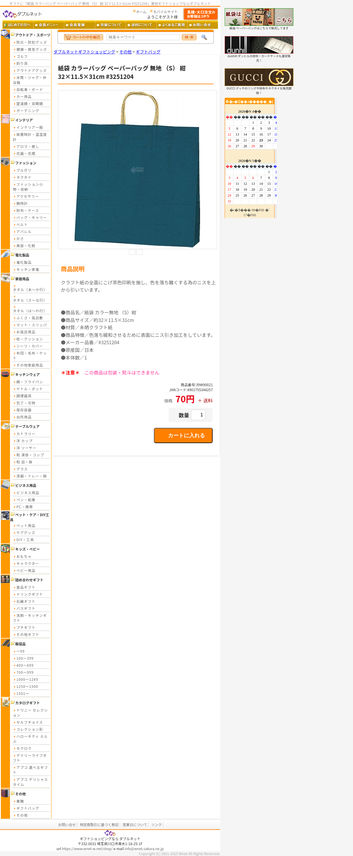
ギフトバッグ (26, 808)
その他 (20, 815)
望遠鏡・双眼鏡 (28, 103)
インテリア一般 (28, 127)
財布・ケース (26, 210)
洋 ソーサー (24, 447)
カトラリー (24, 433)
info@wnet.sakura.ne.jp (144, 848)
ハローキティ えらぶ (30, 739)
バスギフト (24, 608)
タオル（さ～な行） (30, 298)
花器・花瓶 (24, 153)
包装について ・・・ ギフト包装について (110, 24)
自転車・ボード (28, 89)
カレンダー (251, 158)
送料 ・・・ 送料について (141, 24)
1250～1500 (25, 686)
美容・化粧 (24, 245)
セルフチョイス (28, 722)
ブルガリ (22, 170)
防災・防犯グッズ (30, 42)
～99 (19, 651)
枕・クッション (28, 338)
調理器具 (22, 395)
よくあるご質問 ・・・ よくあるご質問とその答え (172, 24)
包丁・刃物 (24, 402)
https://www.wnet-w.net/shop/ (87, 848)
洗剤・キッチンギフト (30, 618)
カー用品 (22, 96)
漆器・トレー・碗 (30, 475)
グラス (20, 468)
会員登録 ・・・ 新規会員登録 (79, 24)
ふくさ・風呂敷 (28, 317)
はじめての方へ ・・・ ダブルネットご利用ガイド (17, 24)
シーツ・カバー (28, 345)
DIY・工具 (23, 539)
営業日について (135, 824)
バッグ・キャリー (30, 217)
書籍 (18, 800)
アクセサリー (26, 196)
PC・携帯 (23, 506)
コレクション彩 (28, 729)
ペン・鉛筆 (24, 499)
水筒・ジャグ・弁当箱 (30, 80)
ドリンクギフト (28, 594)
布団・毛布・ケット (30, 355)
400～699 (23, 665)
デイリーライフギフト (30, 758)
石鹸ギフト (24, 601)
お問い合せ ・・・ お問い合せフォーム (202, 24)
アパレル (22, 231)
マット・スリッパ (30, 324)
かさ (18, 238)
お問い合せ (67, 824)
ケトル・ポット (28, 388)
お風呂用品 (24, 331)
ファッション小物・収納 (28, 187)
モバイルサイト (165, 11)
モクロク (22, 748)
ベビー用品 (24, 570)
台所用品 (22, 416)
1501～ (21, 693)
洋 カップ (23, 440)
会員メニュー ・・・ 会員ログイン (48, 24)
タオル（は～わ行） (30, 309)
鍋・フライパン (28, 381)
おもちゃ (22, 556)
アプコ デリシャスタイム (30, 782)
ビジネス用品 (26, 492)
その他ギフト (26, 634)
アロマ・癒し (26, 146)
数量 (184, 415)
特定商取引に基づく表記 (99, 824)
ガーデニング (26, 110)
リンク (156, 824)
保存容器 (22, 409)
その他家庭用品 (28, 364)
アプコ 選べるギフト (30, 770)
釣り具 (20, 63)
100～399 (23, 658)
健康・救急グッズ (30, 49)
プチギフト (24, 627)
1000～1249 (25, 679)
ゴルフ (20, 56)
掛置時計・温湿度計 (30, 137)
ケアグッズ (24, 532)
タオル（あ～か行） (30, 287)
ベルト (20, 224)
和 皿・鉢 (23, 461)
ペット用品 (24, 525)
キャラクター (26, 563)
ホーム (141, 11)
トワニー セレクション (30, 712)
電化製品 (22, 262)
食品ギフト (24, 587)
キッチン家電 (26, 269)
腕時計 (20, 203)
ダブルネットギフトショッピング (84, 52)
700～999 (23, 672)
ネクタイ (22, 177)
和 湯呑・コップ (28, 454)
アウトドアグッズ (30, 70)
